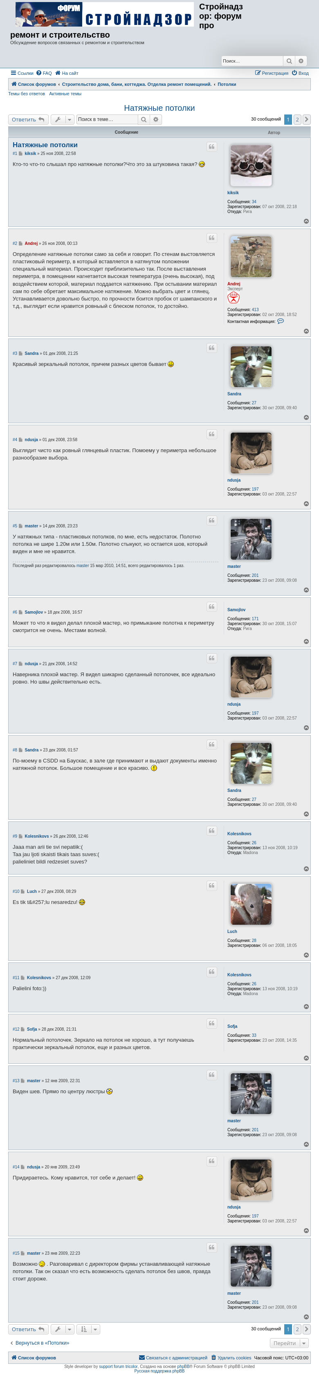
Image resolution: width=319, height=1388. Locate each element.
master (234, 566)
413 (255, 309)
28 (254, 940)
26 (254, 843)
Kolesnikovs (239, 834)
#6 (15, 612)
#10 (16, 891)
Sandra (234, 394)
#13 (16, 1081)
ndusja (233, 480)
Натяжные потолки (159, 107)
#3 (15, 353)
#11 (16, 977)
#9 (15, 836)
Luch (232, 931)
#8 (15, 750)
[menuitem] (44, 73)
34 (254, 202)
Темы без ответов (26, 93)
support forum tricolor (118, 1366)
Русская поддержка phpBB (159, 1371)
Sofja (232, 1026)
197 (255, 489)
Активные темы (65, 93)
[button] (307, 119)
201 (255, 575)
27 (254, 403)
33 (254, 1035)
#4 (15, 439)
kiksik (233, 193)
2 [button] (297, 119)
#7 (15, 663)
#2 (15, 243)
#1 (15, 153)
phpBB (183, 1366)
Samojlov (236, 610)
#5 (15, 526)
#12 (16, 1029)
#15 (16, 1253)
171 (255, 619)
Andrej (233, 284)
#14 (16, 1167)
